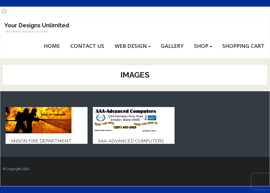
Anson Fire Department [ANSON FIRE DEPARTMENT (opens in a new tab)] (41, 141)
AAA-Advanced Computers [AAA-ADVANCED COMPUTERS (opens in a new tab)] (131, 141)
